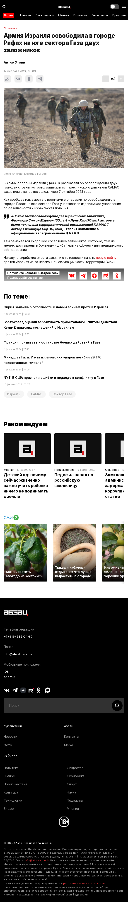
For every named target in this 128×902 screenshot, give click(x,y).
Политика (80, 15)
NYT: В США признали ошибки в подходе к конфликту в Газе (54, 377)
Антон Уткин (14, 62)
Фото (8, 745)
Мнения (63, 15)
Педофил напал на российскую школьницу (74, 480)
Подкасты (75, 800)
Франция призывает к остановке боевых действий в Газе (52, 342)
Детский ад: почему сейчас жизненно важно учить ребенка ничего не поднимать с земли (26, 485)
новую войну (106, 257)
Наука (71, 792)
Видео (8, 15)
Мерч (68, 745)
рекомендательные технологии (84, 883)
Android (9, 677)
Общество (112, 469)
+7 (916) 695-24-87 (18, 636)
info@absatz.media (18, 654)
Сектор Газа (62, 394)
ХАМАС (36, 394)
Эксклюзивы (44, 15)
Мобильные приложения (23, 664)
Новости (25, 15)
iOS (6, 671)
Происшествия (64, 469)
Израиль (13, 394)
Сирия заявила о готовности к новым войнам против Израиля (56, 307)
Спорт (72, 784)
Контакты (71, 736)
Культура (11, 792)
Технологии (13, 800)
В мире (9, 776)
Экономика (100, 15)
